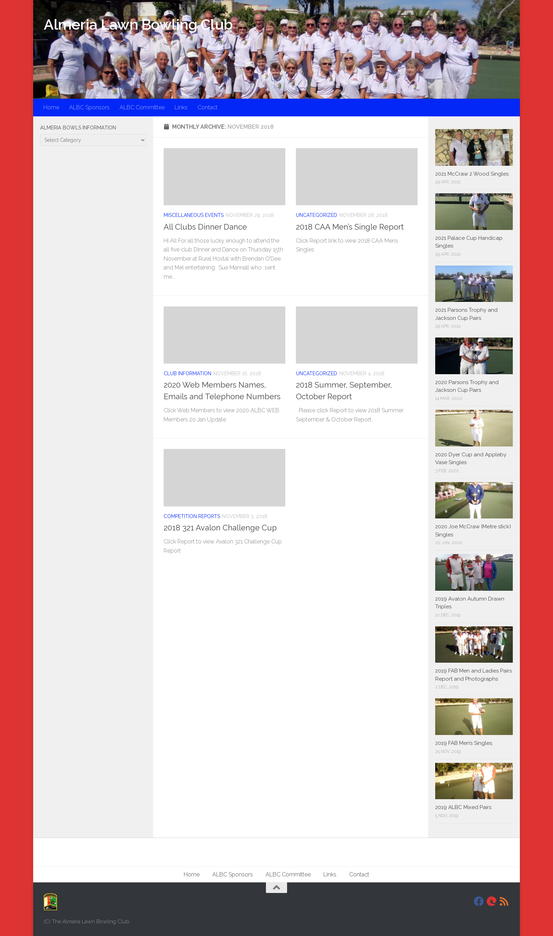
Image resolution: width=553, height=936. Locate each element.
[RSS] (504, 901)
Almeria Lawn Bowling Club (138, 24)
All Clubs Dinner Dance (205, 226)
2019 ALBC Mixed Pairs (463, 807)
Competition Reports (192, 516)
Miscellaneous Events (194, 215)
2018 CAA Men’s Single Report (350, 226)
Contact (208, 107)
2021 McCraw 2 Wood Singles (472, 174)
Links (181, 107)
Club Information (187, 373)
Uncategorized (316, 215)
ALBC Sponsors (89, 107)
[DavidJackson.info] (492, 901)
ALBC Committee (142, 107)
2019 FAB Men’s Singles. (464, 743)
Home (51, 107)
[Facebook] (479, 901)
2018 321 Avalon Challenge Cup (220, 527)
